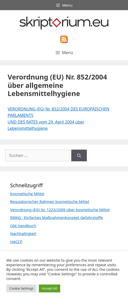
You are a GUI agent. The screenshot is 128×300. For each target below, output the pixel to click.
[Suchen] (79, 155)
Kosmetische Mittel (27, 193)
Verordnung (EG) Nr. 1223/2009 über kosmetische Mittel (59, 209)
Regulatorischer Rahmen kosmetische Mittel (49, 201)
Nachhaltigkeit (23, 233)
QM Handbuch (23, 225)
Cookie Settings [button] (21, 288)
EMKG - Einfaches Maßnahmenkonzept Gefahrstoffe (56, 217)
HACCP (16, 241)
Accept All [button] (49, 288)
